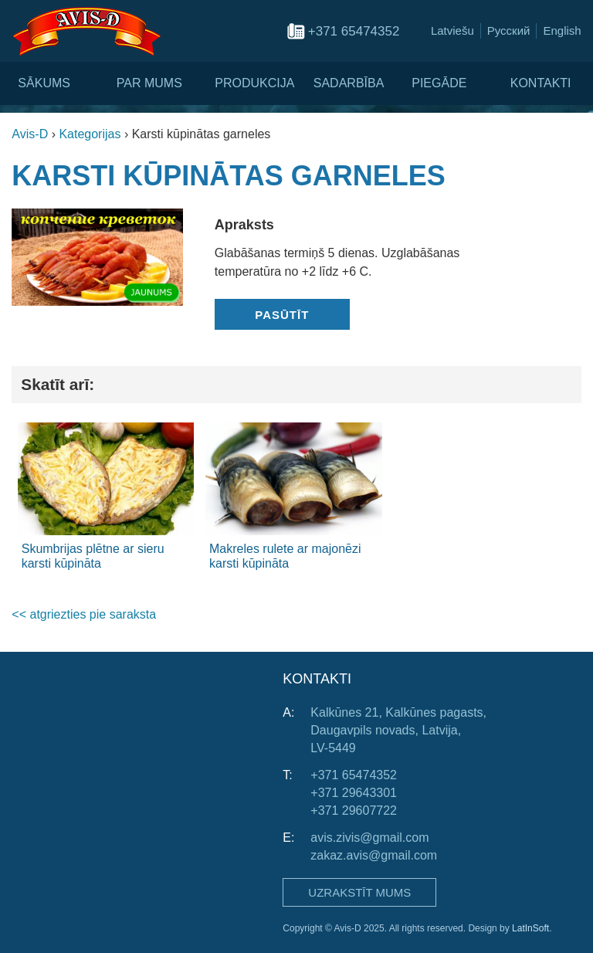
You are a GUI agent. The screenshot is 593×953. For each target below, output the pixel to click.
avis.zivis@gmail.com (369, 837)
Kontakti (540, 83)
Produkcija (254, 83)
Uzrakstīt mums (359, 892)
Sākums (44, 83)
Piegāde (439, 83)
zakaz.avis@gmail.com (373, 855)
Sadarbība (349, 83)
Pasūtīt (282, 314)
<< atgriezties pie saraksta (84, 614)
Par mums (149, 83)
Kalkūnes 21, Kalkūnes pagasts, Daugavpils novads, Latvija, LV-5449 (398, 730)
